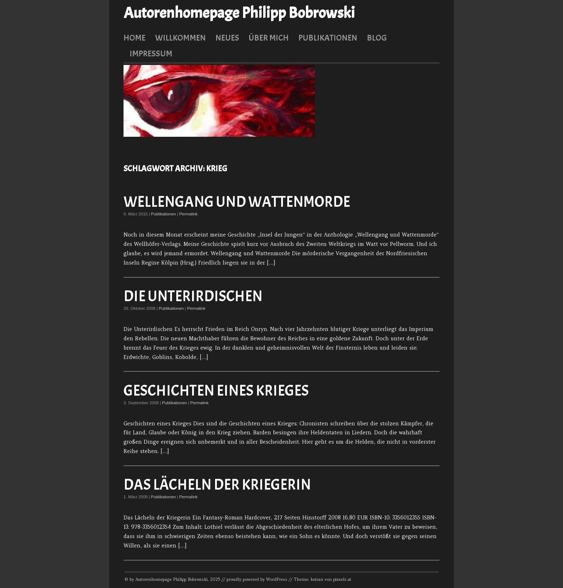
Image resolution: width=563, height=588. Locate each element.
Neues (227, 37)
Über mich (268, 37)
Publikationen (327, 37)
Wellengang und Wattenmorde (237, 201)
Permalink (188, 214)
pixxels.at (342, 579)
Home (134, 37)
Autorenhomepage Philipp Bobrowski (239, 13)
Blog (377, 37)
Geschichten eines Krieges (216, 390)
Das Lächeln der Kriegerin (217, 484)
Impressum (151, 53)
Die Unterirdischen (193, 296)
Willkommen (180, 37)
